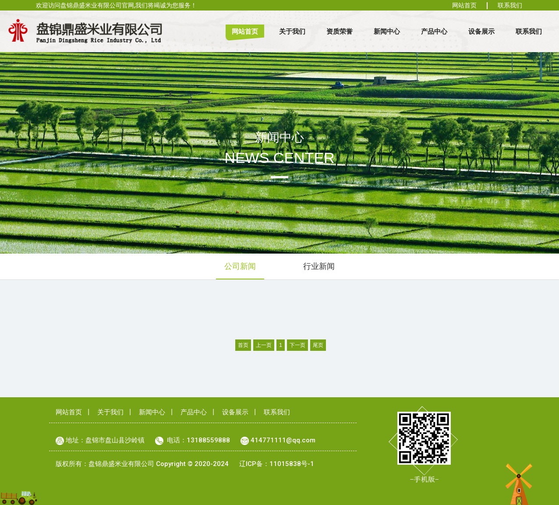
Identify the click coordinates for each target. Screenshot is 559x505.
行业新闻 (319, 266)
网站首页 (464, 5)
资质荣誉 (339, 31)
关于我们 (292, 31)
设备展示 (481, 31)
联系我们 (510, 5)
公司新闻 (240, 266)
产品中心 (434, 31)
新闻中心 (387, 31)
